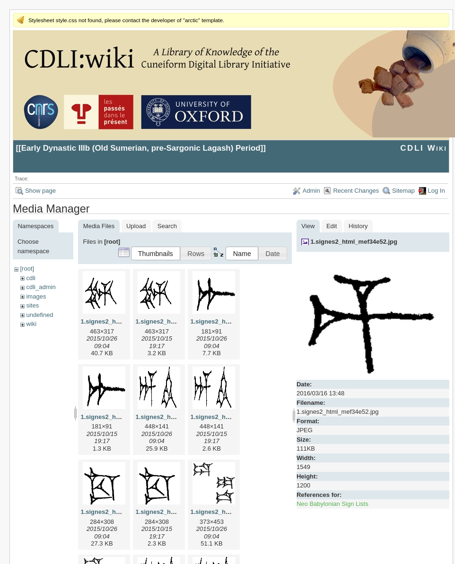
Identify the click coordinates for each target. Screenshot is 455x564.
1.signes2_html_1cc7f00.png (177, 511)
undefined (39, 314)
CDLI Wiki (423, 148)
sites (32, 305)
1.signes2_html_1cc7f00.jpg (121, 511)
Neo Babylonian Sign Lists (332, 503)
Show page (40, 190)
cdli (30, 278)
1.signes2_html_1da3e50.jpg (231, 511)
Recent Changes (356, 190)
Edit (331, 226)
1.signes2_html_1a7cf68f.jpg (231, 321)
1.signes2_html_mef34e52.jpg (353, 241)
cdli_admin (40, 287)
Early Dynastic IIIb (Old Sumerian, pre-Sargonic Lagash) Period (141, 148)
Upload (136, 226)
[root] (27, 268)
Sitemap (403, 190)
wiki (31, 323)
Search (167, 226)
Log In (436, 190)
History (358, 226)
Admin (311, 190)
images (36, 296)
